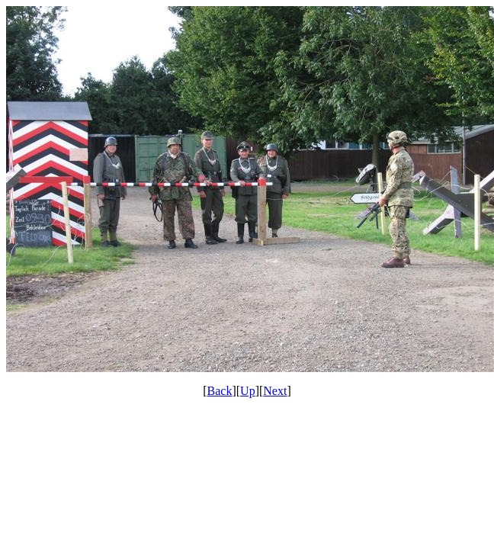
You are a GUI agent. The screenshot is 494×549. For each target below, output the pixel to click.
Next (275, 390)
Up (247, 390)
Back (220, 390)
